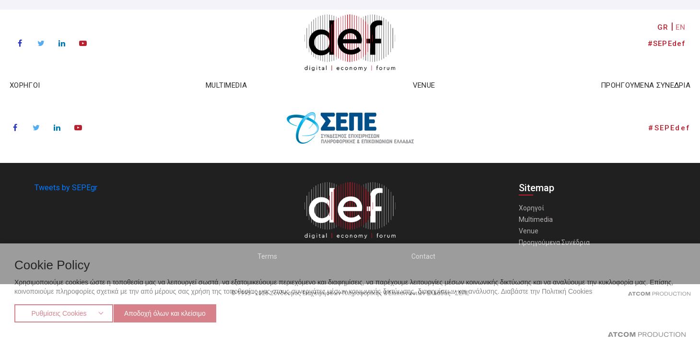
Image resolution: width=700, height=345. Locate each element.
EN (681, 27)
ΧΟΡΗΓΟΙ (25, 85)
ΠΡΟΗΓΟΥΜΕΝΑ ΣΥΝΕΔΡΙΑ (645, 85)
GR (662, 27)
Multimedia (536, 219)
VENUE (424, 85)
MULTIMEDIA (226, 85)
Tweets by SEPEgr (66, 187)
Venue (528, 231)
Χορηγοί (531, 208)
